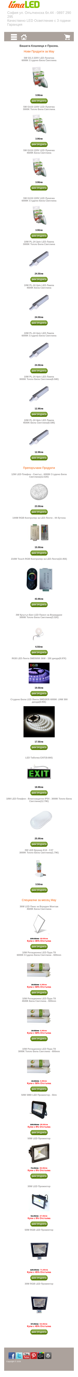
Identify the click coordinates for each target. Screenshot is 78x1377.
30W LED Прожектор (39, 1186)
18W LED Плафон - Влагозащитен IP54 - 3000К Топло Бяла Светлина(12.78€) (39, 799)
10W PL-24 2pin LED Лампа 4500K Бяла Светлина (39, 286)
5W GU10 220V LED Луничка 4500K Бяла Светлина (38, 151)
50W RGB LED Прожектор (39, 1230)
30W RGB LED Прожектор (39, 1283)
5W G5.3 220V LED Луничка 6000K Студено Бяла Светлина (39, 59)
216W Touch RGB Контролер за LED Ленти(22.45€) (39, 559)
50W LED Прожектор (39, 1138)
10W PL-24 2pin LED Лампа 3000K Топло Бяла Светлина (39, 242)
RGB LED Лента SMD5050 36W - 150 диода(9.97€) (39, 658)
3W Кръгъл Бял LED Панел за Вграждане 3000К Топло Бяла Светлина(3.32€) (39, 616)
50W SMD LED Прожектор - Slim (39, 1095)
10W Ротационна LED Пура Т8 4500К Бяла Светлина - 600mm (39, 999)
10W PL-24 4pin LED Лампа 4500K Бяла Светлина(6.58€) (39, 421)
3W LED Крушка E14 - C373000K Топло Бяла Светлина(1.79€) (39, 851)
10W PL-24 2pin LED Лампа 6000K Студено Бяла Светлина (39, 334)
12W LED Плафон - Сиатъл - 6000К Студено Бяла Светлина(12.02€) (39, 475)
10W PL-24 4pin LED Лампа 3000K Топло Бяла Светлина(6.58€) (39, 377)
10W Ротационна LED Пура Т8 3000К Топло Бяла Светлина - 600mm (39, 1050)
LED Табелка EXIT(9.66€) (39, 757)
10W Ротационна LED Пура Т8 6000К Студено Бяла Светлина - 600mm (39, 953)
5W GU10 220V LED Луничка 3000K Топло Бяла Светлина (39, 108)
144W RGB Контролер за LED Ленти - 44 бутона (39, 518)
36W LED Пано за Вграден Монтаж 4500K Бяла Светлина (39, 907)
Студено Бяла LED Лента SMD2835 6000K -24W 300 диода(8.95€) (39, 700)
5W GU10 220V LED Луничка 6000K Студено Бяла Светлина (39, 199)
